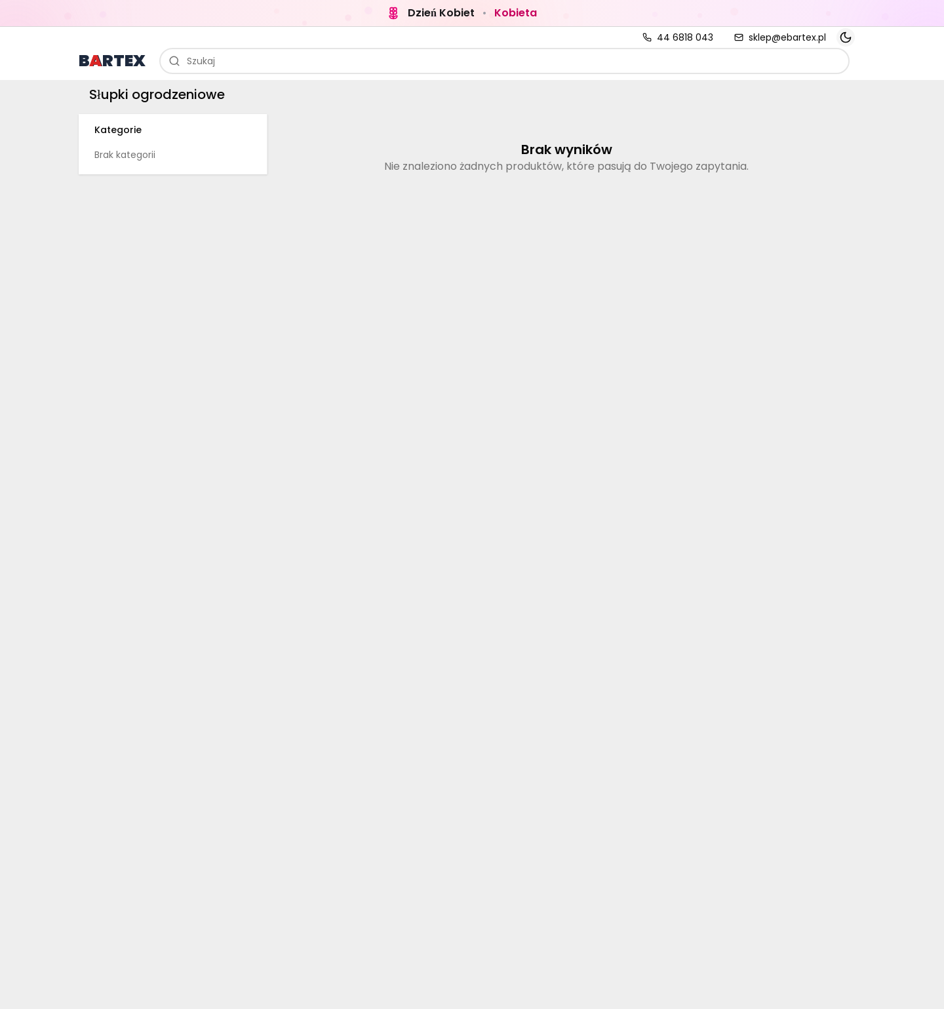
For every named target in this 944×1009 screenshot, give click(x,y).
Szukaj (191, 61)
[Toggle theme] (845, 37)
